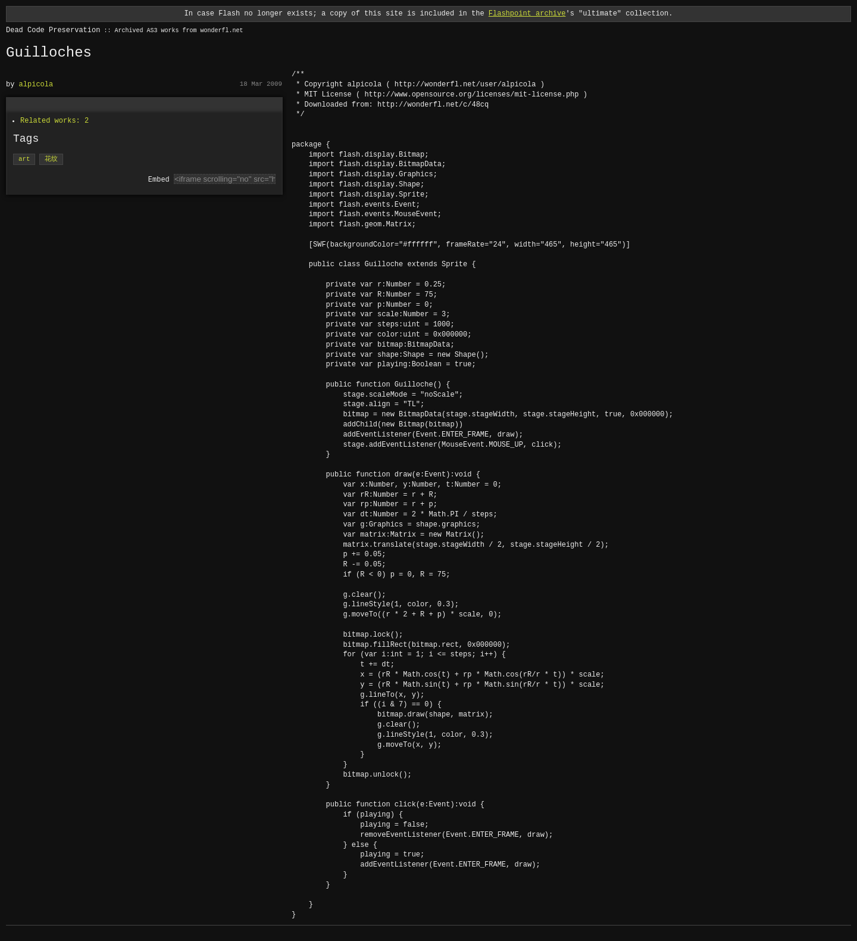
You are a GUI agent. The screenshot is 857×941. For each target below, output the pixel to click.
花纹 (51, 159)
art (24, 159)
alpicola (36, 84)
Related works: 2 (54, 121)
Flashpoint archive (527, 13)
